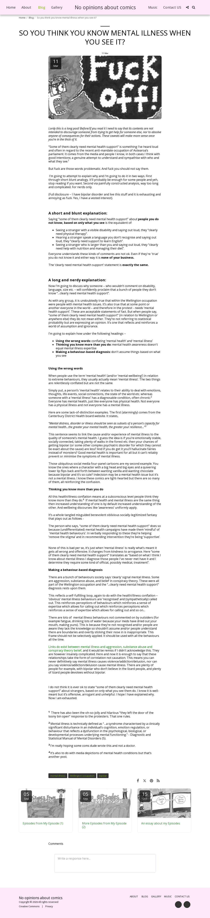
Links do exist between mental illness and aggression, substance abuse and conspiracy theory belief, (100, 648)
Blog (31, 17)
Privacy (49, 906)
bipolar (103, 775)
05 (26, 795)
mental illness (57, 775)
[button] (187, 7)
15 (144, 795)
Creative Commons (29, 906)
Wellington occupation (82, 775)
